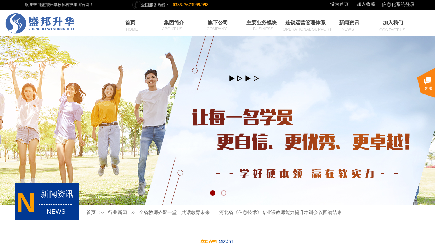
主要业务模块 (261, 22)
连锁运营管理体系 (305, 22)
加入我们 (393, 22)
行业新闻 (117, 212)
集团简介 (174, 22)
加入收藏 (366, 4)
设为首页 (339, 4)
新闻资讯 (349, 22)
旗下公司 (218, 22)
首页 (130, 22)
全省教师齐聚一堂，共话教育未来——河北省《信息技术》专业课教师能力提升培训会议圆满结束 (240, 212)
